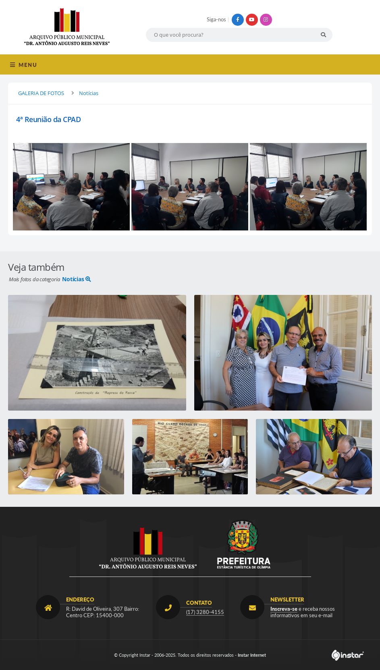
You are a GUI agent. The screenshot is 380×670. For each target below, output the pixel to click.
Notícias (88, 93)
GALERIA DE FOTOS (41, 93)
